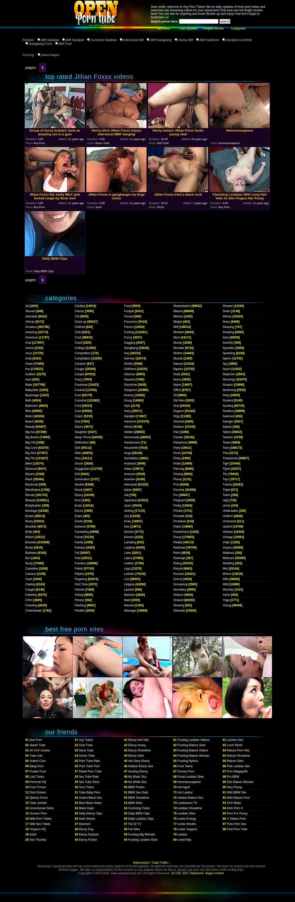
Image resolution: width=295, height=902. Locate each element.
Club (78, 332)
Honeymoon (132, 442)
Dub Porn (36, 740)
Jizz (126, 516)
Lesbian (129, 574)
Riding (177, 563)
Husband (130, 463)
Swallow (228, 411)
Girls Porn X (235, 808)
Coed (78, 342)
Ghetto (128, 363)
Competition (83, 353)
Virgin (226, 542)
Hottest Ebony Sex (140, 766)
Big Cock (31, 447)
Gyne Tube (86, 750)
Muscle (178, 358)
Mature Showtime (238, 755)
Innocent (129, 474)
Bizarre (30, 474)
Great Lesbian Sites (191, 776)
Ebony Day (86, 829)
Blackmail (31, 484)
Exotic (79, 521)
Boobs (29, 516)
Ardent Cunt (38, 761)
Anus (28, 353)
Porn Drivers (38, 792)
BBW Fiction (136, 787)
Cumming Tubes (139, 808)
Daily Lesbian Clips (141, 818)
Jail (126, 495)
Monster (178, 348)
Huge (127, 453)
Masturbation (182, 306)
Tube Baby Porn (89, 792)
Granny (129, 395)
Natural (178, 363)
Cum (78, 395)
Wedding (228, 563)
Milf (175, 327)
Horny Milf (185, 40)
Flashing (80, 605)
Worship (228, 589)
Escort (79, 511)
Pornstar (179, 490)
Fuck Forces (38, 787)
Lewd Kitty (184, 839)
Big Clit (30, 442)
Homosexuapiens (189, 782)
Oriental (178, 421)
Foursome (130, 321)
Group (128, 400)
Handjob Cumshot (239, 40)
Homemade (131, 437)
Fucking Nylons (188, 761)
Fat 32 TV (134, 824)
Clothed (80, 327)
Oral (176, 405)
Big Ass (30, 432)
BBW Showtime (138, 797)
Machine (129, 595)
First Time (81, 584)
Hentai (128, 426)
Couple (79, 374)
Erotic (78, 505)
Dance (79, 426)
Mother (178, 353)
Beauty (30, 426)
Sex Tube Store (89, 782)
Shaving (178, 605)
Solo (226, 337)
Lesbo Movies (187, 824)
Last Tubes (37, 776)
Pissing (178, 474)
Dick (77, 447)
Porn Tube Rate (89, 761)
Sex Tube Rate (89, 776)
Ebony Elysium (89, 834)
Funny (128, 337)
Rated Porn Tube (90, 771)
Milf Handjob (75, 40)
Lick (126, 579)
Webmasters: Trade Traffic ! (151, 862)
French (128, 327)
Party (176, 447)
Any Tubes (86, 740)
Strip (226, 395)
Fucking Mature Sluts (192, 745)
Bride (28, 532)
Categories (238, 28)
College (80, 348)
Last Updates (188, 28)
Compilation (82, 358)
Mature (178, 311)
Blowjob (30, 500)
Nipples (178, 369)
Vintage (228, 537)
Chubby (80, 306)
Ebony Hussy (137, 745)
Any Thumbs (38, 839)
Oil (175, 395)
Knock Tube (87, 755)
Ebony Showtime (139, 750)
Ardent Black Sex (90, 797)
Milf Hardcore (209, 40)
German (129, 358)
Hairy (127, 411)
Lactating (130, 542)
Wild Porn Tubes (41, 818)
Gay (126, 353)
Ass (27, 369)
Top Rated (163, 28)
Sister (226, 311)
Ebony (79, 495)
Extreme (80, 526)
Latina (128, 558)
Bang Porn (37, 766)
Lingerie (129, 584)
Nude (177, 374)
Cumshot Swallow (103, 40)
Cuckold (80, 390)
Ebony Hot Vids (138, 740)
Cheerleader (33, 610)
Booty (29, 521)
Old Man (179, 400)
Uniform (228, 516)
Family (79, 542)
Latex (127, 553)
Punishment (181, 532)
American (31, 337)
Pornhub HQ (38, 782)
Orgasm (178, 411)
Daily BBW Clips (139, 813)
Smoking (228, 332)
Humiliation (131, 458)
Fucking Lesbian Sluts (143, 839)
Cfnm (29, 600)
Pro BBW (233, 776)
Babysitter (32, 390)
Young (227, 605)
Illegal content (214, 873)
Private (178, 511)
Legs (127, 568)
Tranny (227, 484)
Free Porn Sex (236, 824)
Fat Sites (134, 829)
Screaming (180, 584)
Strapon (228, 384)
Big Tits (30, 458)
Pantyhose (180, 442)
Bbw (28, 411)
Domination (82, 479)
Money (177, 342)
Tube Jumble (38, 803)
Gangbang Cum (40, 44)
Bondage (31, 511)
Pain (176, 432)
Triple (226, 490)
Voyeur (227, 547)
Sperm (227, 358)
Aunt (28, 379)
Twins (226, 495)
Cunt (78, 405)
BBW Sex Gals (138, 792)
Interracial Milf (133, 40)
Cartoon (30, 574)
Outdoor (178, 426)
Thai (225, 453)
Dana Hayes (50, 55)
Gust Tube (86, 745)
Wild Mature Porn (238, 797)
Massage (130, 610)
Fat (77, 553)
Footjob (129, 311)
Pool (176, 484)
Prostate (179, 516)
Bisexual (31, 469)
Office (177, 390)
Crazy (78, 379)
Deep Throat (83, 437)
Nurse (177, 379)
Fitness (79, 600)
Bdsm (29, 416)
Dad (77, 421)
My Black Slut (137, 776)
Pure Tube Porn (89, 766)
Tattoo (227, 432)
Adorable (31, 316)
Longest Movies (213, 28)
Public (177, 526)
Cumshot (81, 400)
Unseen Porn (38, 813)
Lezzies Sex (235, 740)
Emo (78, 500)
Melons (178, 316)
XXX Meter (234, 803)
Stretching (229, 390)
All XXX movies (40, 750)
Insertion (129, 479)
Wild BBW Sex (236, 792)
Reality (178, 542)
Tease (227, 442)
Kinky (127, 521)
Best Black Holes (90, 803)
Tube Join (36, 755)
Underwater (230, 511)
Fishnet (79, 589)
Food (127, 306)
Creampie (81, 384)
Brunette (31, 542)
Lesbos (182, 834)
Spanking (229, 353)
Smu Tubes (86, 787)
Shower (228, 306)
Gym (127, 405)
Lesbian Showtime (190, 808)
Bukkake (31, 553)
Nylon (177, 384)
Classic (79, 311)
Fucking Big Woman (141, 834)
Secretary (179, 589)
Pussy (177, 537)
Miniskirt (178, 332)
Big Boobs (32, 437)
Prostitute (179, 521)
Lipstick (129, 589)
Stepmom (229, 374)
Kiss (127, 526)
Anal (28, 342)
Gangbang (131, 348)
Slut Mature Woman (240, 782)
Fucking (129, 332)
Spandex (228, 348)
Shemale (179, 610)
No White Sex (137, 782)
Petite (177, 463)
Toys (226, 479)
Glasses (129, 379)
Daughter (81, 432)
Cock (78, 337)
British (29, 537)
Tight (226, 463)
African (30, 321)
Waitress (228, 553)
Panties (178, 437)
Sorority (228, 342)
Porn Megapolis (237, 771)
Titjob (226, 469)
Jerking (129, 511)
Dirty (78, 458)
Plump (177, 479)
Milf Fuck (65, 44)
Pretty (177, 505)
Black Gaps (86, 808)
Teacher (228, 437)
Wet (225, 568)
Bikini (29, 463)
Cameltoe (31, 568)
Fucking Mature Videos (193, 750)
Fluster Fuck (38, 771)
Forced (128, 316)
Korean (129, 537)
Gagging (129, 342)
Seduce (178, 595)
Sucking (228, 405)
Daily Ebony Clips (90, 813)
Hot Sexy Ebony (139, 761)
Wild (225, 584)
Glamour (129, 374)
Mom (176, 337)
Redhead (179, 547)
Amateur (31, 327)
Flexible (80, 610)
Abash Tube (38, 745)
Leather (129, 563)
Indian (128, 469)
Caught (30, 589)
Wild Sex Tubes (40, 824)
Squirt (226, 369)
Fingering (81, 579)
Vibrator (228, 532)
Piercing (178, 469)
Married (129, 605)
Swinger (228, 421)
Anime (29, 348)
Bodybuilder (33, 505)
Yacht (226, 595)
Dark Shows (87, 818)
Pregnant (179, 500)
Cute (78, 411)
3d (27, 306)
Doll (77, 474)
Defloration (82, 442)
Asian (29, 363)
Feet (78, 558)
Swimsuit (229, 416)
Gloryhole (130, 384)
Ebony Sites (136, 755)
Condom (80, 363)
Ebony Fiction (88, 839)
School (178, 579)
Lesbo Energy (187, 818)
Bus (28, 558)
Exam (78, 516)
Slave (226, 321)
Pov (176, 495)
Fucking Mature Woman (193, 755)
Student (228, 400)
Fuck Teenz (185, 766)
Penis (177, 453)
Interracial (130, 484)
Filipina (79, 574)
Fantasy (80, 547)
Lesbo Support (187, 829)
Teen (226, 447)
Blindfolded (32, 490)
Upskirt (227, 526)
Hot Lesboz (185, 792)
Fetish (79, 568)
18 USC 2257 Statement (187, 873)
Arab (28, 358)
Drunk (79, 490)
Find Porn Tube (237, 829)
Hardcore (130, 421)
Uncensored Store (42, 808)
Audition (30, 374)
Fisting (79, 595)
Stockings (229, 379)
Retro (177, 553)
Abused (30, 311)
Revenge (179, 558)
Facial (79, 537)
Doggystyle (82, 469)
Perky (177, 458)
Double (79, 484)
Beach (29, 421)
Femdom (80, 563)
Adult (33, 834)
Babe (28, 384)
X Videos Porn (236, 818)
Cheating (31, 605)
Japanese (130, 500)
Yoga (226, 600)
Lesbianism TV (187, 803)
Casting (30, 584)
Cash (28, 579)
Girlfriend (130, 369)
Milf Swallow (50, 40)
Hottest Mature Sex (190, 797)
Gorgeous (130, 390)
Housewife (131, 447)
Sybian (227, 426)
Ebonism (85, 824)
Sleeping (228, 327)
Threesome (230, 458)
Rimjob (178, 568)
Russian (178, 574)
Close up (80, 321)
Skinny (227, 316)
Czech (79, 416)
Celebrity (31, 595)
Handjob (129, 416)
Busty (29, 563)
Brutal (29, 547)
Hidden (128, 432)
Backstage (32, 395)
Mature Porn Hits (238, 750)
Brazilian (31, 526)
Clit (77, 316)
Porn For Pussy (237, 813)
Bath (28, 400)
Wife (226, 579)
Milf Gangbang (161, 40)
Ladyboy (129, 547)
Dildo (78, 453)
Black (29, 479)
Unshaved (229, 521)
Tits (225, 474)
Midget (177, 321)
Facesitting (82, 532)
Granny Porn (186, 771)
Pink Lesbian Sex (238, 766)
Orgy (176, 416)
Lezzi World (234, 745)
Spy (225, 363)
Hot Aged (184, 787)
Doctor (79, 463)
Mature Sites (235, 761)
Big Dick (30, 453)
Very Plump (234, 787)
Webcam (228, 558)
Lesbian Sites (187, 813)
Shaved (178, 600)
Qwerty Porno (39, 797)
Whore (227, 574)
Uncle (226, 505)
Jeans (128, 505)
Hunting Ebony (138, 771)
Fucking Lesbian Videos (193, 740)
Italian (128, 490)
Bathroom (31, 405)
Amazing (31, 332)
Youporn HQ (38, 829)
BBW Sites (135, 803)
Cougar (79, 369)
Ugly (226, 500)
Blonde (30, 495)
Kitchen (129, 532)
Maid (127, 600)
